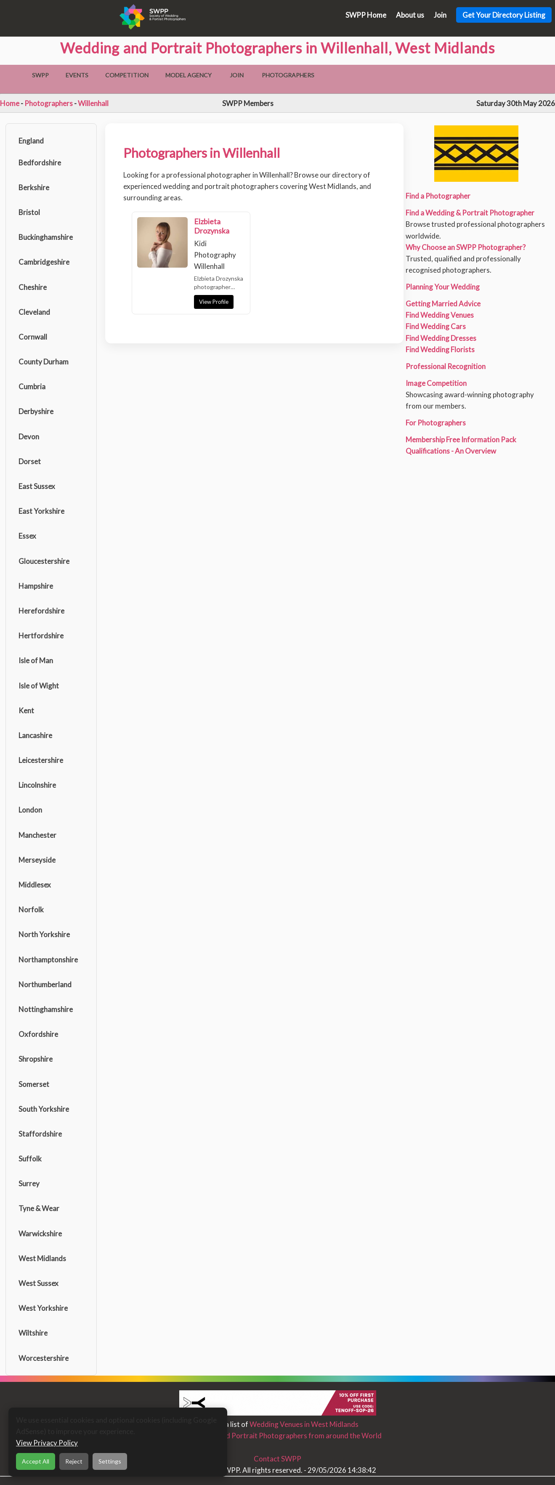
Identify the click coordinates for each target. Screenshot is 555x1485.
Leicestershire (41, 760)
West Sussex (38, 1283)
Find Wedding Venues (440, 315)
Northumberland (45, 984)
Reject (73, 1461)
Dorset (30, 461)
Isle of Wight (39, 685)
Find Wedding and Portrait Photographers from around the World (277, 1435)
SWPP (40, 75)
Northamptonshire (48, 959)
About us (410, 15)
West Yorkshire (43, 1308)
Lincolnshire (37, 785)
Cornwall (33, 336)
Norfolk (31, 909)
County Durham (44, 361)
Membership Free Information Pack (461, 439)
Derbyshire (36, 411)
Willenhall (93, 103)
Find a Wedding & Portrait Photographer (470, 212)
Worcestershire (44, 1358)
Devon (29, 436)
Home (9, 103)
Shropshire (36, 1059)
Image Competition (436, 383)
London (30, 809)
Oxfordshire (38, 1034)
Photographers (288, 75)
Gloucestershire (44, 561)
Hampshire (36, 586)
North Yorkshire (44, 934)
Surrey (29, 1183)
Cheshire (33, 287)
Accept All (35, 1461)
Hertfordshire (41, 635)
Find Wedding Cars (436, 326)
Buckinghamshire (46, 237)
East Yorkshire (41, 511)
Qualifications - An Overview (451, 450)
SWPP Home (365, 15)
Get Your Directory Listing (503, 15)
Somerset (34, 1084)
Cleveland (34, 312)
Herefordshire (41, 610)
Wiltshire (33, 1332)
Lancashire (35, 735)
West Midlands (42, 1258)
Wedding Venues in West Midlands (304, 1424)
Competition (127, 75)
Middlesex (35, 884)
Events (77, 75)
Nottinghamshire (46, 1009)
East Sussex (37, 486)
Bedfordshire (40, 162)
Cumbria (32, 386)
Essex (27, 535)
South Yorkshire (44, 1109)
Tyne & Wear (39, 1208)
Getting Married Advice (443, 303)
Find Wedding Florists (440, 349)
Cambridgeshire (44, 262)
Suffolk (30, 1158)
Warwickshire (40, 1233)
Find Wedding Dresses (441, 338)
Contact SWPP (277, 1458)
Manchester (37, 835)
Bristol (29, 212)
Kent (26, 710)
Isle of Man (36, 660)
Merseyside (37, 859)
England (31, 140)
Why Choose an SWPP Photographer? (466, 247)
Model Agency (188, 75)
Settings (109, 1461)
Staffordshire (40, 1133)
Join (440, 15)
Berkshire (34, 187)
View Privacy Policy (47, 1442)
